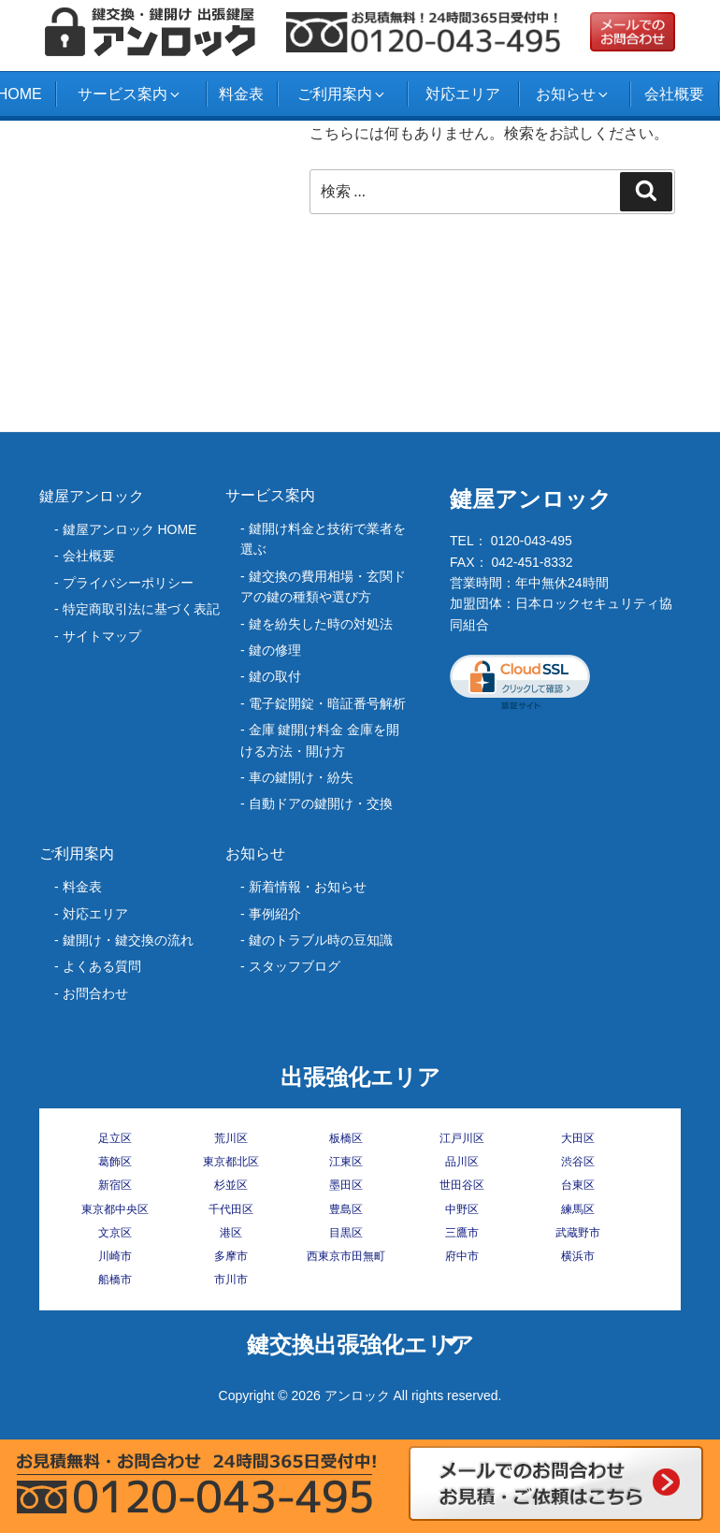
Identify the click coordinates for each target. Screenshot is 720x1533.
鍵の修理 (275, 650)
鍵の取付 (275, 676)
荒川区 (231, 1138)
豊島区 (346, 1209)
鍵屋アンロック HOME (130, 529)
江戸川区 (461, 1138)
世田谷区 (461, 1185)
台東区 (578, 1185)
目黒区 (346, 1232)
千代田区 (231, 1209)
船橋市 (115, 1279)
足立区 (115, 1138)
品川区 (462, 1161)
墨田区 (346, 1185)
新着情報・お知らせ (308, 886)
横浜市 (578, 1256)
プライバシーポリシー (128, 582)
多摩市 (231, 1256)
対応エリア (462, 94)
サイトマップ (102, 636)
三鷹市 (462, 1232)
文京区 (115, 1232)
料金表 (241, 94)
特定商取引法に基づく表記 (141, 608)
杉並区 (231, 1185)
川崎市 (115, 1256)
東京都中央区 (115, 1209)
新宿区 (115, 1185)
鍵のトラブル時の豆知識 (321, 940)
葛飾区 (115, 1161)
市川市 (231, 1279)
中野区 (462, 1209)
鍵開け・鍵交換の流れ (128, 940)
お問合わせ (95, 993)
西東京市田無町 (346, 1256)
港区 (231, 1232)
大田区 (578, 1138)
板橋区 (346, 1138)
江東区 (346, 1161)
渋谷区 (578, 1161)
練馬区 (578, 1209)
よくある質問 (102, 966)
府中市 (462, 1256)
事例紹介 (275, 913)
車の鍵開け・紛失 (301, 777)
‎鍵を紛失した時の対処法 (321, 623)
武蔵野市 (577, 1232)
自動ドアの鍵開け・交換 (321, 803)
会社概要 (674, 94)
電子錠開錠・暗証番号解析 (327, 703)
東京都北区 (231, 1161)
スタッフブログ (294, 966)
